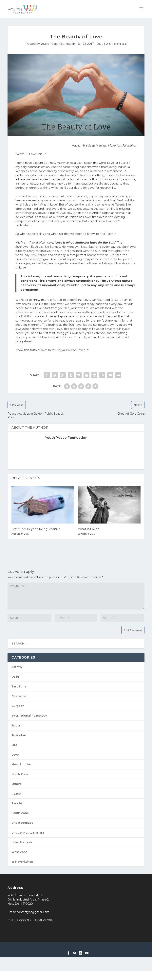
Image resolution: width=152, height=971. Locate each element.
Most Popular (21, 764)
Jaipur (15, 725)
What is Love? (88, 529)
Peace (16, 793)
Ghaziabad (19, 696)
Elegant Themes (68, 947)
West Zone (19, 852)
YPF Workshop (22, 861)
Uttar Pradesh (21, 842)
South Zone (20, 813)
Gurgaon (17, 706)
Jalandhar (18, 735)
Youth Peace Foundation (58, 44)
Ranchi (16, 803)
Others (16, 784)
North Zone (19, 774)
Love (99, 44)
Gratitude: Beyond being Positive (35, 529)
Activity (16, 667)
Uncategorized (22, 822)
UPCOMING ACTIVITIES (27, 832)
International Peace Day (29, 715)
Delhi (15, 677)
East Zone (18, 686)
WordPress (106, 947)
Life (14, 745)
